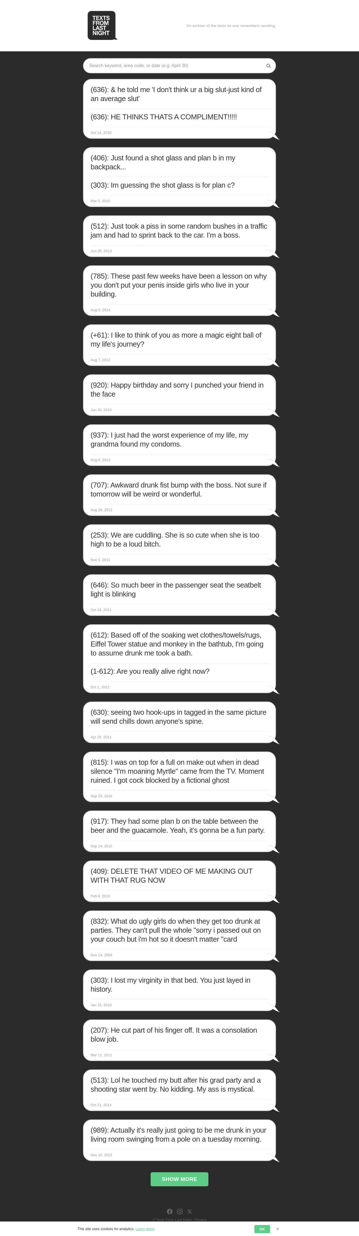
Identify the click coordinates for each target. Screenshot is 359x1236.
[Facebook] (169, 1211)
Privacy (201, 1220)
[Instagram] (180, 1211)
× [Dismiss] (277, 1228)
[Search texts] (175, 65)
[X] (189, 1211)
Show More (179, 1179)
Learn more (144, 1229)
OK (262, 1229)
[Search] (268, 65)
